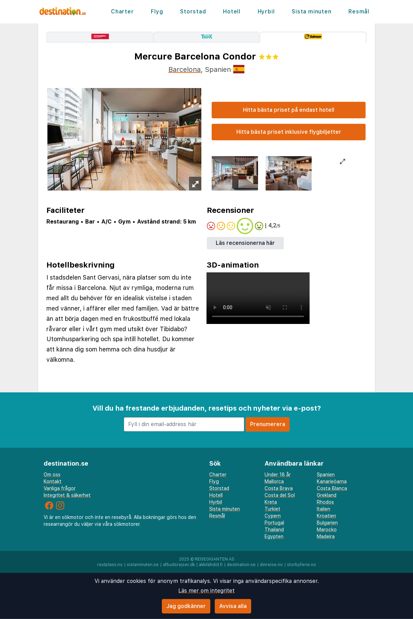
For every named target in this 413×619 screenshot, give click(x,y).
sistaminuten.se (143, 564)
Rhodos (325, 502)
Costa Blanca (332, 488)
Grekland (326, 495)
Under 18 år (278, 474)
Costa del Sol (280, 495)
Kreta (271, 502)
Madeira (326, 536)
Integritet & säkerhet (67, 495)
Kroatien (326, 516)
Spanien (326, 474)
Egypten (274, 536)
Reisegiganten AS (214, 559)
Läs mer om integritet (206, 590)
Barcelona (184, 69)
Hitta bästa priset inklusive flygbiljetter (288, 132)
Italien (323, 509)
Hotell (232, 11)
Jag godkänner (186, 606)
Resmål (358, 11)
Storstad (193, 11)
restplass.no (110, 564)
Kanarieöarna (332, 481)
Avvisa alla (233, 606)
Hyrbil (266, 11)
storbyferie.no (301, 564)
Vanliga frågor (60, 488)
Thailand (274, 529)
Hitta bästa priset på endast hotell (288, 110)
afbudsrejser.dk (179, 564)
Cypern (273, 516)
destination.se (241, 564)
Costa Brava (279, 488)
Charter (122, 11)
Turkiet (272, 509)
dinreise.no (271, 564)
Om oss (52, 474)
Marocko (327, 529)
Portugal (274, 522)
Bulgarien (327, 522)
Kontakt (53, 481)
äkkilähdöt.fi (211, 564)
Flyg (157, 11)
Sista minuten (311, 11)
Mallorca (274, 481)
